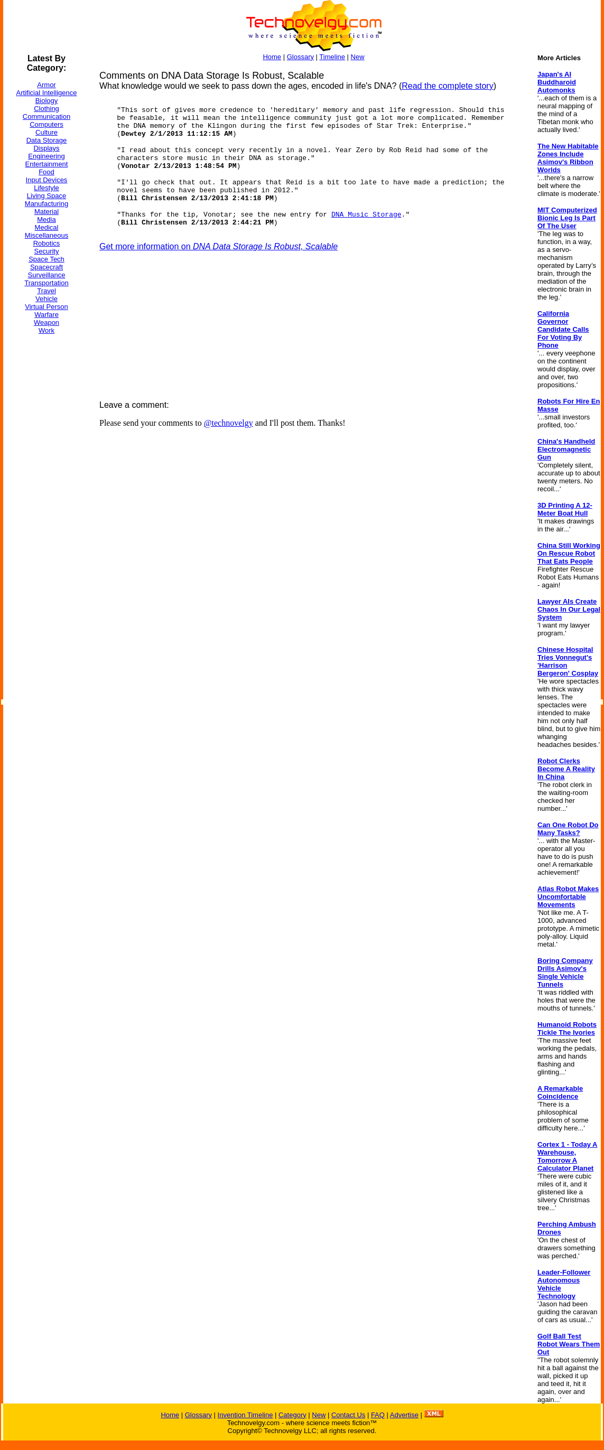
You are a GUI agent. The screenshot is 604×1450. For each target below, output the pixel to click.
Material (46, 212)
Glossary (300, 57)
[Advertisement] (45, 501)
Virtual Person (46, 307)
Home (272, 57)
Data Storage (46, 140)
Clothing (46, 109)
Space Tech (46, 259)
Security (46, 251)
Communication (46, 116)
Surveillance (47, 275)
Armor (46, 85)
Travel (46, 291)
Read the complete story (447, 85)
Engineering (46, 156)
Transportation (46, 283)
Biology (46, 101)
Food (46, 172)
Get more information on (218, 246)
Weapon (46, 322)
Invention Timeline (245, 1415)
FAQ (378, 1415)
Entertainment (46, 164)
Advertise (404, 1415)
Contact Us (348, 1415)
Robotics (46, 243)
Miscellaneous (46, 235)
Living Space (46, 196)
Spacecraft (46, 267)
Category (292, 1415)
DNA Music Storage (366, 215)
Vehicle (46, 299)
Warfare (46, 315)
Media (46, 219)
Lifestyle (46, 188)
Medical (47, 227)
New (358, 57)
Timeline (332, 57)
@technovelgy (228, 422)
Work (46, 330)
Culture (46, 132)
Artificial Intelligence (46, 93)
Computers (46, 124)
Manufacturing (46, 204)
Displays (46, 148)
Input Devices (47, 180)
